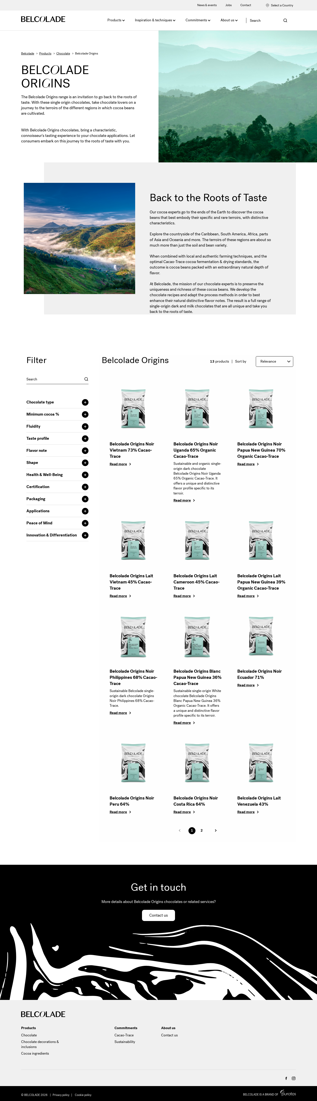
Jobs (228, 5)
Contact (245, 5)
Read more (118, 464)
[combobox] (57, 379)
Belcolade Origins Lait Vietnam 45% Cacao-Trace (131, 582)
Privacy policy (61, 1095)
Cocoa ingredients (35, 1053)
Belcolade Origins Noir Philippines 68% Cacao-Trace (133, 677)
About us (227, 20)
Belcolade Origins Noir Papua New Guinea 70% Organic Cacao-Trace (261, 450)
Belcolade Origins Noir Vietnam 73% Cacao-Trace (132, 450)
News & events (207, 5)
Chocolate (63, 53)
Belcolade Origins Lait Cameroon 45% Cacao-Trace (196, 582)
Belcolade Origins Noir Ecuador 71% (259, 674)
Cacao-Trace (124, 1035)
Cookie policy (83, 1095)
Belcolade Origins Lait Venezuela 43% (259, 801)
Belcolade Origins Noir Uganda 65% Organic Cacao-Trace (195, 450)
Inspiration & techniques (153, 20)
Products (114, 20)
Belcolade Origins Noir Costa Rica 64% (195, 801)
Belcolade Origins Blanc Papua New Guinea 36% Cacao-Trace (197, 677)
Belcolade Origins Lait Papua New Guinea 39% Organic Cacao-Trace (261, 582)
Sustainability (124, 1041)
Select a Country (279, 5)
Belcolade (27, 53)
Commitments (196, 20)
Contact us (158, 915)
